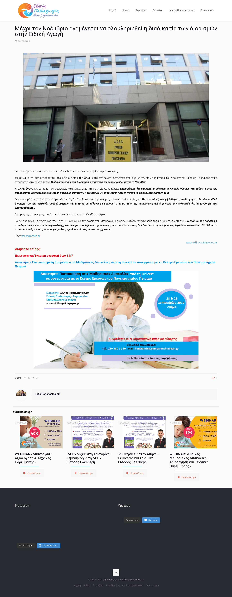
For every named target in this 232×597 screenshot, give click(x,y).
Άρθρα (86, 585)
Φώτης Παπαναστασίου (130, 585)
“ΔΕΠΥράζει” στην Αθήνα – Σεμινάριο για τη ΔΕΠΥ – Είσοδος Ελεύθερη (138, 458)
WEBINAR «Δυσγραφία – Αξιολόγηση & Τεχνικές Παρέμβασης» (34, 458)
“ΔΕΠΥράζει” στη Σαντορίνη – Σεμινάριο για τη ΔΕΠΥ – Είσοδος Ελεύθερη (89, 458)
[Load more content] (132, 520)
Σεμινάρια (98, 585)
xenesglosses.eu (30, 235)
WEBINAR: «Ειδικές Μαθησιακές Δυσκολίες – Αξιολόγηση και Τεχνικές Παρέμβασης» (189, 460)
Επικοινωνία (152, 585)
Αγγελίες (111, 585)
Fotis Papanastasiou (47, 394)
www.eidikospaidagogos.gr (201, 242)
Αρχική (77, 585)
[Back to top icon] (116, 572)
